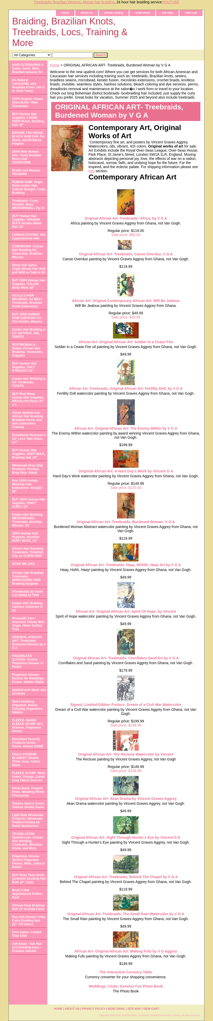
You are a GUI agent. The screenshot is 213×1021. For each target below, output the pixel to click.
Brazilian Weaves (67, 2)
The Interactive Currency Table (126, 972)
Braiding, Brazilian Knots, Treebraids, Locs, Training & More (70, 32)
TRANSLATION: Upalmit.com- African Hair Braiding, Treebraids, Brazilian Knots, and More (27, 841)
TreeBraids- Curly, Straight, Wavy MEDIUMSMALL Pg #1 (28, 204)
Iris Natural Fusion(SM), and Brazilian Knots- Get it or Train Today (28, 85)
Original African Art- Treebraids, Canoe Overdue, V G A (126, 254)
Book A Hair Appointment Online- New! (27, 893)
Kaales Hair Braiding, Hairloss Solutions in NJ (27, 606)
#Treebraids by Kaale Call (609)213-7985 (27, 593)
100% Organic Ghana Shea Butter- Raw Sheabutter (27, 102)
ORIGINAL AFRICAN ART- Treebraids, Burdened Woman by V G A (29, 642)
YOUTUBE (170, 2)
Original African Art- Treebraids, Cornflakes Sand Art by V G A (126, 658)
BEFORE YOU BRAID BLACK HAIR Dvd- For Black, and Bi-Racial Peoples (28, 138)
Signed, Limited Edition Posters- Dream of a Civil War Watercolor (125, 705)
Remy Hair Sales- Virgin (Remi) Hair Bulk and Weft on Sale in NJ (29, 268)
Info (91, 171)
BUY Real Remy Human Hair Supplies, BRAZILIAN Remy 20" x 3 (28, 399)
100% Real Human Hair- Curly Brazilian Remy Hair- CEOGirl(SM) (27, 157)
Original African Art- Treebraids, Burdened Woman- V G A (126, 522)
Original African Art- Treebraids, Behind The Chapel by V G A (126, 877)
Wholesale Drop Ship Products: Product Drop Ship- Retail (27, 469)
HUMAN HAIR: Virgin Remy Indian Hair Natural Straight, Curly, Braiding (29, 187)
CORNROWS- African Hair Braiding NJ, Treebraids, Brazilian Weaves (27, 252)
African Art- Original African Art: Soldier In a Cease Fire (125, 342)
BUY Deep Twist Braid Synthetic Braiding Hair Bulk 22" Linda (29, 878)
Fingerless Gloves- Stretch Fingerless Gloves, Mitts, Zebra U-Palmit (29, 861)
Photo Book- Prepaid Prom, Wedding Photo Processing (28, 791)
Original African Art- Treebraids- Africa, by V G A (126, 218)
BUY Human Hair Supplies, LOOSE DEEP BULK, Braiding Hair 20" (28, 119)
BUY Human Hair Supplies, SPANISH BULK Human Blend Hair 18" (26, 221)
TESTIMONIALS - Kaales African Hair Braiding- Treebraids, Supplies (27, 350)
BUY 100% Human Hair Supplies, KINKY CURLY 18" (29, 503)
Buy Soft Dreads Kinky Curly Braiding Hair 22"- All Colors (28, 920)
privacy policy (113, 12)
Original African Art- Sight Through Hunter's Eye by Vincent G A (125, 837)
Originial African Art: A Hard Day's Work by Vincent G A (125, 471)
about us (87, 12)
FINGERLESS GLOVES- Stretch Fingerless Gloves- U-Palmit (28, 661)
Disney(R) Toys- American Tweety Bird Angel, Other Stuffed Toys (28, 624)
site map (167, 12)
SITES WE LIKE (23, 564)
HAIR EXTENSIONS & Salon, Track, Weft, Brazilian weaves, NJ (27, 68)
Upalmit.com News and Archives (29, 691)
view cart (191, 12)
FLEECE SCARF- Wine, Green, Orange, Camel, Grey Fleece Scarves (29, 776)
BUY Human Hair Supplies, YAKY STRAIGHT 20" (24, 367)
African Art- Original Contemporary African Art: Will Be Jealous (126, 301)
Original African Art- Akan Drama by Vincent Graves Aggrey (125, 799)
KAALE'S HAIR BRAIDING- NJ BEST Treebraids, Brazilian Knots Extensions (27, 301)
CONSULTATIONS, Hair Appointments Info (29, 236)
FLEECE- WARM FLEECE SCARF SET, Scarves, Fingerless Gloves (27, 726)
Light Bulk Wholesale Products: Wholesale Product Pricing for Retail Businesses (27, 820)
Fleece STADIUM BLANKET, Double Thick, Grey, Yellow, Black (26, 759)
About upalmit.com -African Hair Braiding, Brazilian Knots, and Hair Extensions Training (28, 420)
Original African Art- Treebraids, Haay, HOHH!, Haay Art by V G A (126, 565)
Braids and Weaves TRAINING (26, 172)
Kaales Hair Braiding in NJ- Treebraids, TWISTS (29, 382)
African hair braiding (98, 2)
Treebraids (42, 2)
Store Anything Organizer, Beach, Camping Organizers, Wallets (27, 707)
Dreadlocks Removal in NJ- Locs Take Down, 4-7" (29, 438)
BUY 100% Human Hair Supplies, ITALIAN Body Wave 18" (29, 284)
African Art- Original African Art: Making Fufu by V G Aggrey (125, 951)
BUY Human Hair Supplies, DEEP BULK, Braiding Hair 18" (28, 453)
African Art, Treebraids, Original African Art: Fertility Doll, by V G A (125, 388)
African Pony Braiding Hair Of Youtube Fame (28, 907)
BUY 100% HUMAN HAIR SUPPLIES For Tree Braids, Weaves (27, 318)
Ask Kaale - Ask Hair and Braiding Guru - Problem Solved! (27, 947)
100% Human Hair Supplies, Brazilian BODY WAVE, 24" (26, 537)
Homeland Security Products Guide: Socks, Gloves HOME (27, 742)
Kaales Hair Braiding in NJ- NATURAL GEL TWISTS (29, 333)
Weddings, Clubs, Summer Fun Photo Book (125, 986)
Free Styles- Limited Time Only (26, 934)
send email (142, 12)
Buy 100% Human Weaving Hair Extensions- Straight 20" (27, 486)
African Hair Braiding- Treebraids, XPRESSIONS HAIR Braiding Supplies (28, 578)
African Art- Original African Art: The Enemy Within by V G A (125, 428)
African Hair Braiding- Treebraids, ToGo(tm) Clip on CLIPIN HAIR (28, 552)
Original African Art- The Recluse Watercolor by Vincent (125, 754)
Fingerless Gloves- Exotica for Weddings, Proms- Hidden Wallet (28, 678)
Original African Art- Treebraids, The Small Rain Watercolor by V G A (125, 914)
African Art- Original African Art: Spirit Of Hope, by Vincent (126, 611)
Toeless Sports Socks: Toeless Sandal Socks (28, 805)
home (65, 12)
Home (54, 65)
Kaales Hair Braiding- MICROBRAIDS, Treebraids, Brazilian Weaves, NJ (27, 520)
